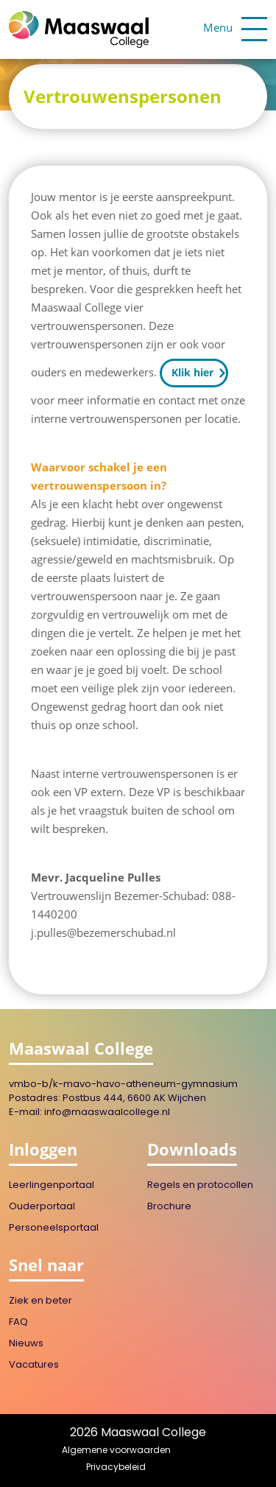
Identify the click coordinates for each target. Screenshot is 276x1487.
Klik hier (192, 372)
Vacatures (34, 1365)
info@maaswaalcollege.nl (107, 1112)
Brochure (169, 1207)
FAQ (18, 1322)
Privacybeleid (116, 1467)
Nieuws (26, 1344)
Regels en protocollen (200, 1185)
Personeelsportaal (54, 1228)
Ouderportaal (42, 1207)
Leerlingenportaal (51, 1185)
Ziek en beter (40, 1301)
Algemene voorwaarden (116, 1450)
